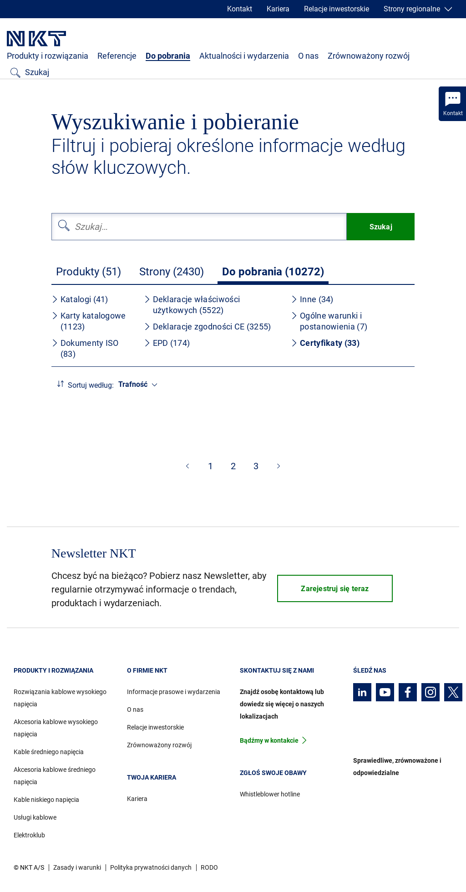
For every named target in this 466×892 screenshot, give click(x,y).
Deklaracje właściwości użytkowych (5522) (192, 304)
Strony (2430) (171, 271)
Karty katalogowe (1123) (88, 321)
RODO (209, 867)
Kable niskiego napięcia (46, 799)
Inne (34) (312, 299)
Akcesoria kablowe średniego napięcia (55, 776)
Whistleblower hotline (270, 794)
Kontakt (239, 9)
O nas (308, 56)
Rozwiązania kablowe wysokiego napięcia (60, 698)
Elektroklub (29, 835)
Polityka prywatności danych (151, 867)
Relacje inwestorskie (336, 9)
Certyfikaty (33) (325, 343)
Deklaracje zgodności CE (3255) (207, 326)
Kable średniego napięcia (49, 751)
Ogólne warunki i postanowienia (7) (329, 321)
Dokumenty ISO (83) (85, 348)
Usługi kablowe (35, 817)
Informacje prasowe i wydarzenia (173, 691)
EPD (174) (167, 343)
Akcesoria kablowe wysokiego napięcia (56, 728)
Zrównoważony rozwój (369, 56)
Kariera (278, 9)
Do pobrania (168, 56)
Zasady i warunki (77, 867)
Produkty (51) (88, 271)
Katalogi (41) (79, 299)
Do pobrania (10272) (273, 271)
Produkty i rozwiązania (47, 56)
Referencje (117, 56)
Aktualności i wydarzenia (244, 56)
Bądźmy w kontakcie (269, 740)
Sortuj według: (91, 385)
